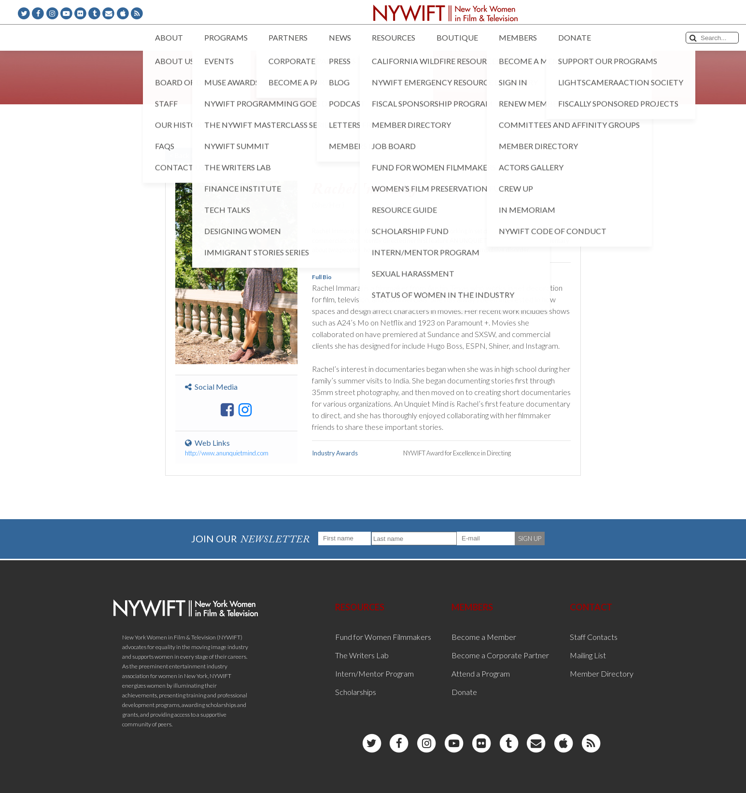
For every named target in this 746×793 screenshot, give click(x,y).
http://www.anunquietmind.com (226, 453)
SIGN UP (529, 538)
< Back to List (189, 155)
